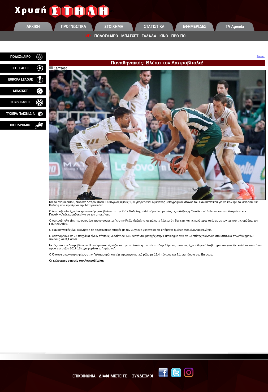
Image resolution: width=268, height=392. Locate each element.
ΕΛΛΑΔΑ (149, 36)
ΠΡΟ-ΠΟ (178, 36)
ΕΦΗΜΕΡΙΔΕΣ (194, 26)
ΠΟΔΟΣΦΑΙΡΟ (106, 36)
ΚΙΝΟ (163, 36)
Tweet (261, 56)
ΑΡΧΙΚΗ (33, 26)
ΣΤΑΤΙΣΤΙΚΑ (154, 26)
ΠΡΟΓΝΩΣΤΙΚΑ (73, 26)
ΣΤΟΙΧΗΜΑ (114, 26)
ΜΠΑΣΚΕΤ (130, 36)
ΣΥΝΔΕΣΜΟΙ (142, 376)
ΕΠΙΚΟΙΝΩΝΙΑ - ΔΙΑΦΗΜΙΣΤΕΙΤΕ (99, 376)
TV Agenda (235, 26)
